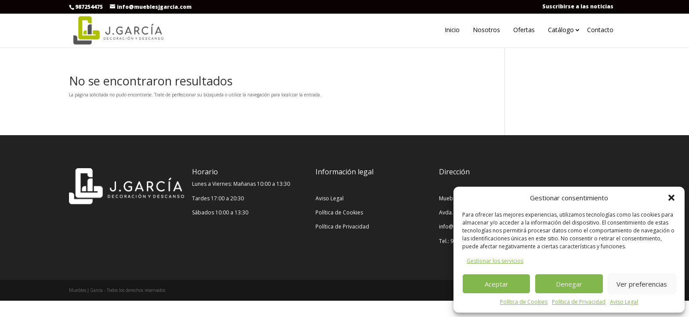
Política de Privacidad (579, 302)
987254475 (89, 7)
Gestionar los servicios (495, 261)
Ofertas (524, 30)
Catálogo (561, 30)
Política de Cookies (524, 302)
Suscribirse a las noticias (577, 6)
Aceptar (496, 284)
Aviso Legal (624, 302)
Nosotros (486, 30)
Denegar (569, 284)
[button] (671, 197)
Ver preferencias (641, 284)
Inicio (452, 30)
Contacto (600, 30)
